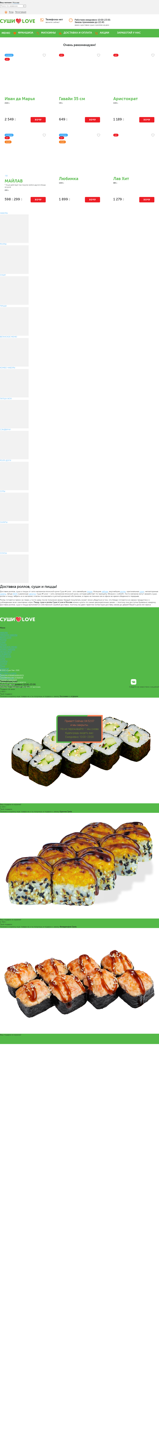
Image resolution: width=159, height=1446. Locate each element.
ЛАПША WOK (6, 652)
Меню (2, 666)
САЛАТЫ (3, 661)
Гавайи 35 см (72, 98)
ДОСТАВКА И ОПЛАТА (78, 32)
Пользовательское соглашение (11, 677)
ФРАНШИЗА (25, 32)
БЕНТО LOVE (5, 637)
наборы (105, 591)
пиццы (89, 591)
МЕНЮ (6, 32)
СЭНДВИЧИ (5, 654)
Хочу (38, 119)
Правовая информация (8, 680)
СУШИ (3, 642)
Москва (16, 3)
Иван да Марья (20, 98)
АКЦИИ (104, 32)
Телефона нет (54, 19)
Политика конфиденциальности (12, 675)
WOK (15, 594)
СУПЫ (2, 659)
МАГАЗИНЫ (48, 32)
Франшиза (4, 668)
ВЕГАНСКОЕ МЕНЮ (8, 647)
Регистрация (20, 12)
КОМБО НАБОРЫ (7, 649)
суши (142, 591)
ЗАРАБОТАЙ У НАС (129, 32)
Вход (11, 12)
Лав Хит (121, 178)
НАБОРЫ (4, 633)
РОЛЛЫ (3, 640)
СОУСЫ (3, 664)
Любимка (68, 178)
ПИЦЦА (3, 645)
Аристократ (125, 98)
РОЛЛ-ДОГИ (5, 656)
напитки (32, 594)
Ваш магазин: (6, 2)
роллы (123, 591)
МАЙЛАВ (14, 181)
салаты (3, 594)
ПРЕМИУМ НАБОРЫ (8, 635)
